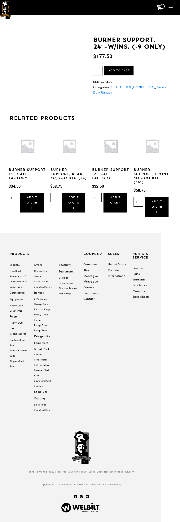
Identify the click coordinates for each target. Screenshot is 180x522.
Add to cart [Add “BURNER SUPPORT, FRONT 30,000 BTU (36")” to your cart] (156, 207)
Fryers (14, 316)
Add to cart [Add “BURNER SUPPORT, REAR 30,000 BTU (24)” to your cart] (73, 202)
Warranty (139, 279)
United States (117, 264)
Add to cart (119, 70)
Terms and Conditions (89, 484)
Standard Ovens (43, 286)
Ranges (39, 292)
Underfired (16, 286)
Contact (89, 299)
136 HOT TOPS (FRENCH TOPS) (133, 87)
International (117, 276)
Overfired (15, 271)
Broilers (15, 265)
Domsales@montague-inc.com (115, 471)
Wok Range (65, 293)
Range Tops (40, 330)
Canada (113, 270)
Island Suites (18, 333)
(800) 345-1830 (77, 471)
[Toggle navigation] (170, 7)
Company (90, 264)
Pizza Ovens (41, 281)
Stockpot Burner (68, 288)
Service (138, 268)
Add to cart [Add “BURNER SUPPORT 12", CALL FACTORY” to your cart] (115, 202)
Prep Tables (40, 359)
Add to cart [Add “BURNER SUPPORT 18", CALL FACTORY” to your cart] (32, 202)
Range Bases (41, 325)
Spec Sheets (141, 296)
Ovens (38, 265)
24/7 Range (40, 299)
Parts (136, 274)
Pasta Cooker (66, 283)
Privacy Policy (113, 484)
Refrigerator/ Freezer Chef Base (42, 370)
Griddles (63, 277)
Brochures (140, 285)
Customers (91, 293)
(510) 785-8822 (45, 471)
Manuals (139, 291)
